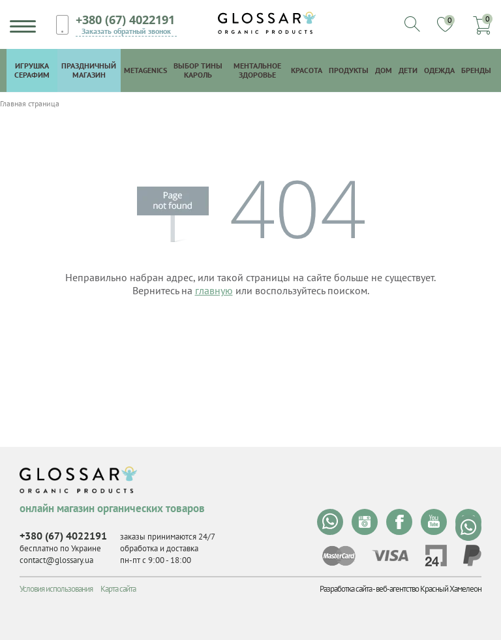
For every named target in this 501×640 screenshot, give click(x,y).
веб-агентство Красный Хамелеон (428, 588)
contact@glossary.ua (56, 560)
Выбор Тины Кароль (198, 70)
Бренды (476, 70)
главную (214, 290)
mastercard (339, 555)
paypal (472, 555)
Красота (306, 70)
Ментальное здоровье (257, 70)
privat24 (436, 555)
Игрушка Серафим (32, 70)
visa (390, 555)
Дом (383, 70)
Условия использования (56, 588)
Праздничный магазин (88, 70)
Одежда (439, 70)
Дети (408, 70)
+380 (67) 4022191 (125, 19)
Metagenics (145, 70)
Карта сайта (118, 588)
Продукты (349, 70)
